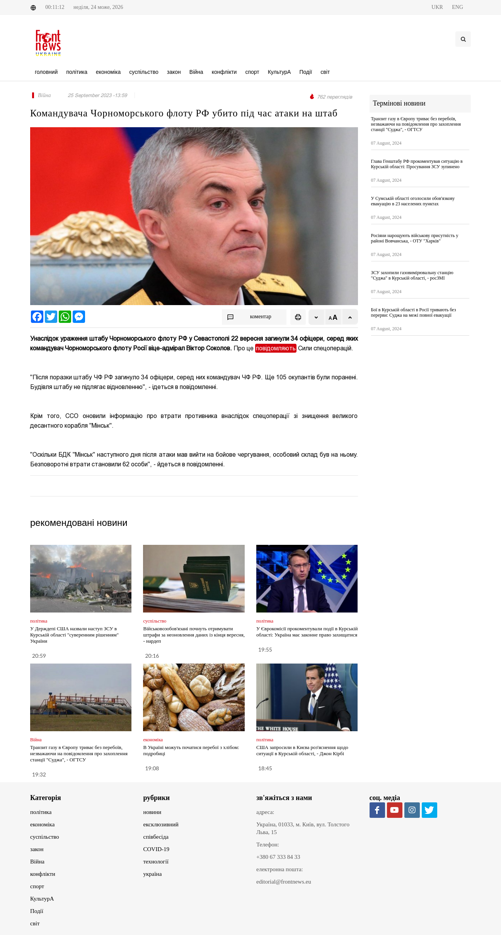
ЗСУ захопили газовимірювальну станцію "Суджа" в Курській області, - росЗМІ (412, 275)
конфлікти (42, 874)
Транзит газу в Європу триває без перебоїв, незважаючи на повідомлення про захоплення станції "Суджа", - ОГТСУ (79, 753)
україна (152, 874)
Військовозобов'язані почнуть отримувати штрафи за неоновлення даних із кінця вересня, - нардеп (193, 635)
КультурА (42, 899)
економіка (42, 824)
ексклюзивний (161, 824)
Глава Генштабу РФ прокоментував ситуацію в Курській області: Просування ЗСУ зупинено (417, 164)
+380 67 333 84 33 (278, 857)
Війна (37, 861)
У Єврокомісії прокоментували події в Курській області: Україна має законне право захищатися (307, 632)
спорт (37, 886)
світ (34, 923)
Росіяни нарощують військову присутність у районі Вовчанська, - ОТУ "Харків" (414, 238)
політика (40, 812)
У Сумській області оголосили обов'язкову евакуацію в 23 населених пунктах (413, 201)
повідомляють (276, 348)
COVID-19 (156, 849)
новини (152, 812)
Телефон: (267, 844)
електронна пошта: (279, 869)
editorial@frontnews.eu (283, 882)
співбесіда (156, 837)
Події (36, 911)
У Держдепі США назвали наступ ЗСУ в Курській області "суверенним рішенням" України (74, 635)
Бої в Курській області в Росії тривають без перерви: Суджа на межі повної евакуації (413, 312)
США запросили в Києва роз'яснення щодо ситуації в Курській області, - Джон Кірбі (302, 750)
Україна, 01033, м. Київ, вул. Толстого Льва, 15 (302, 828)
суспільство (44, 837)
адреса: (265, 812)
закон (37, 849)
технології (156, 861)
